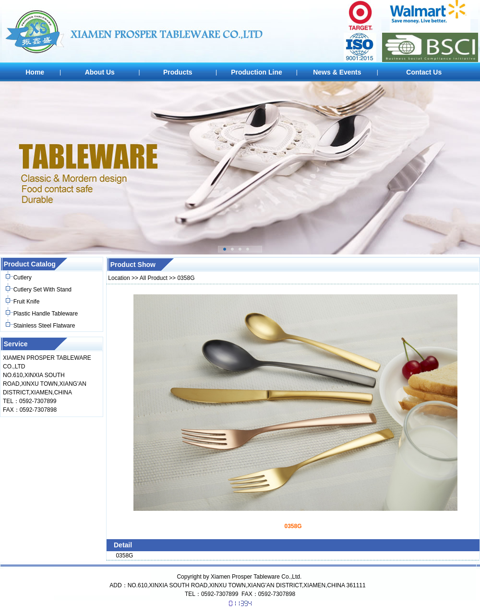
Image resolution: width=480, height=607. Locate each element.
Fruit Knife (26, 301)
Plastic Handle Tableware (45, 313)
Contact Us (424, 72)
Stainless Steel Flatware (44, 325)
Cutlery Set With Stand (42, 289)
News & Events (337, 72)
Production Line (256, 72)
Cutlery (22, 277)
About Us (100, 72)
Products (177, 72)
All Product (154, 278)
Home (34, 72)
